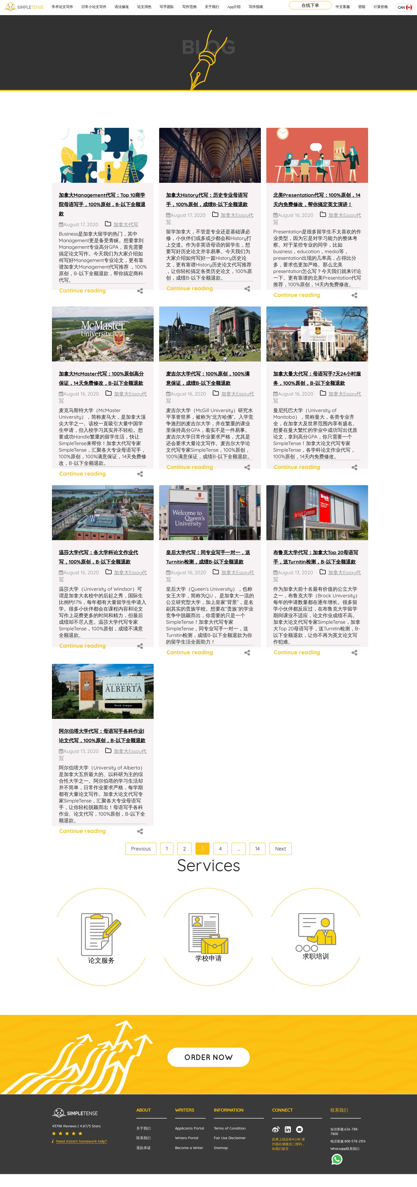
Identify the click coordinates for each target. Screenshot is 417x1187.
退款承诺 (143, 1148)
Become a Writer (189, 1148)
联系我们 (143, 1138)
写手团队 (167, 7)
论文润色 (144, 7)
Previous (141, 849)
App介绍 (234, 7)
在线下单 (310, 5)
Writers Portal (186, 1138)
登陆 (361, 7)
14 (257, 849)
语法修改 (122, 7)
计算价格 (381, 7)
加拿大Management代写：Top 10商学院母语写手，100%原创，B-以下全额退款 (102, 204)
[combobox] (404, 7)
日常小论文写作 (93, 7)
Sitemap (221, 1148)
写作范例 (189, 7)
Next (280, 849)
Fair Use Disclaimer (230, 1138)
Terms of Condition (230, 1128)
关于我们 (212, 7)
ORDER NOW (208, 1057)
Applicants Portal (189, 1128)
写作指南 (256, 7)
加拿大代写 (126, 224)
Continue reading (82, 290)
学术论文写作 (62, 7)
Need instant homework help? (81, 1141)
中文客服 (343, 7)
